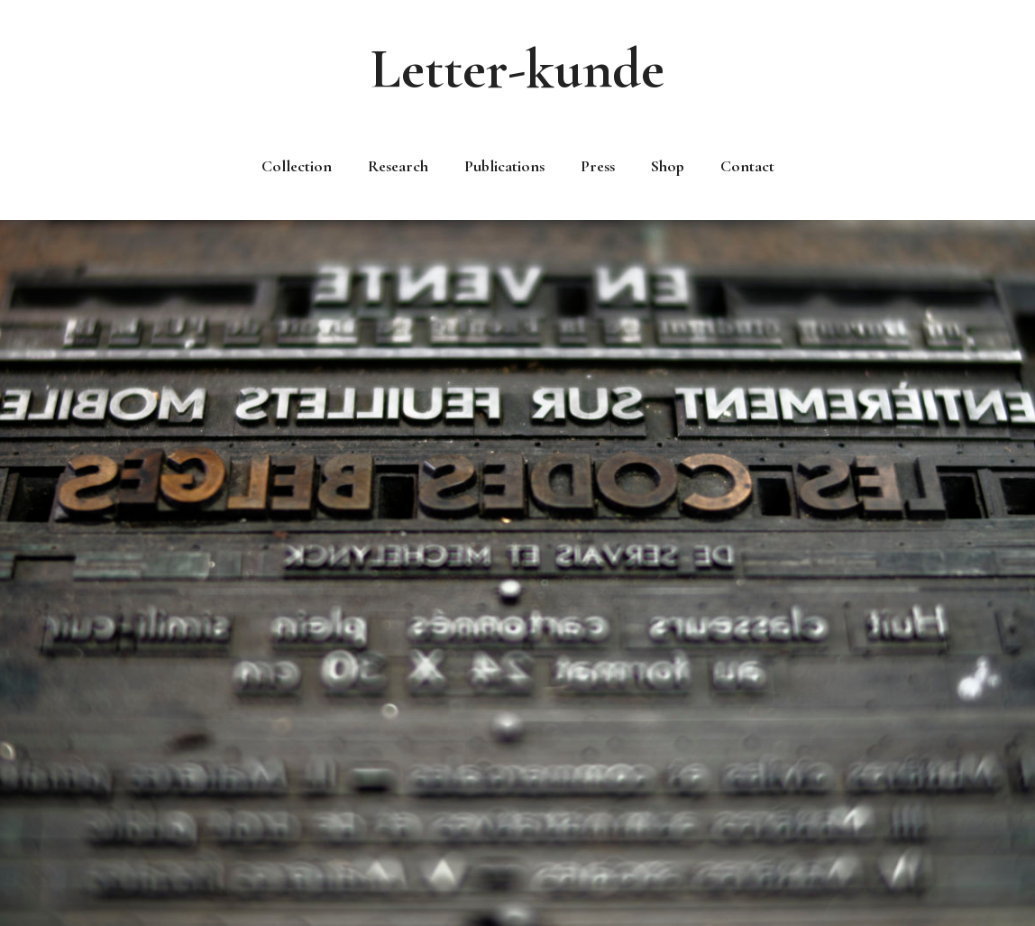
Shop (667, 166)
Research (398, 166)
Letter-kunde (517, 69)
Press (598, 166)
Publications (504, 166)
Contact (747, 166)
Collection (296, 166)
